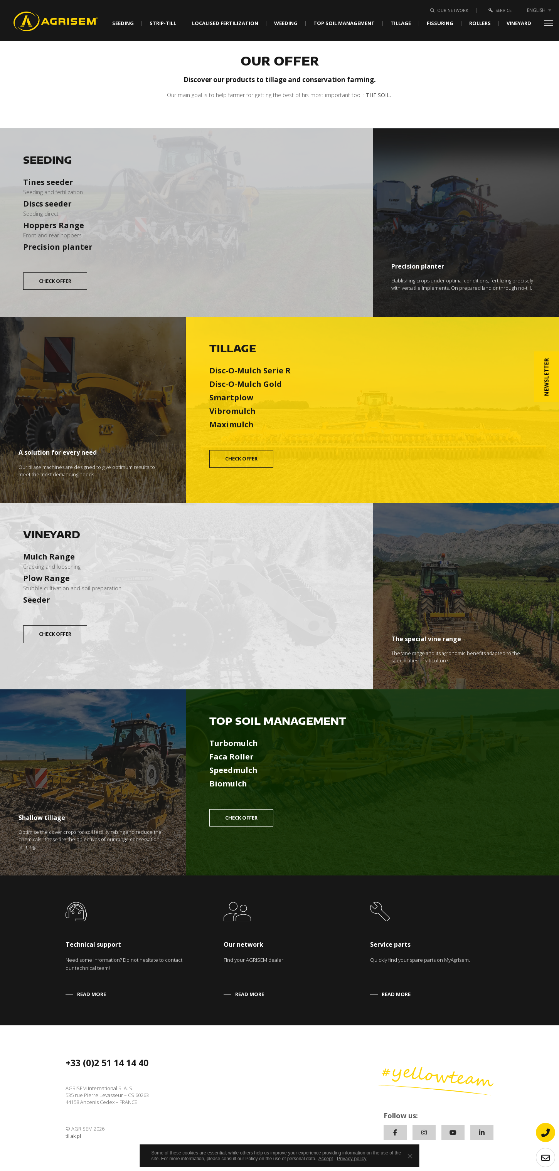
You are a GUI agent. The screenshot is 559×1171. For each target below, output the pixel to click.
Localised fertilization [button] (225, 23)
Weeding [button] (286, 23)
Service (499, 10)
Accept (325, 1158)
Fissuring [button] (440, 23)
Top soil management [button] (344, 23)
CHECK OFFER (55, 280)
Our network (448, 10)
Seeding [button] (123, 23)
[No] (410, 1156)
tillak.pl (73, 1135)
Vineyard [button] (519, 23)
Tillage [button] (401, 23)
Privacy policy (352, 1158)
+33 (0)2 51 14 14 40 (107, 1063)
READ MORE (91, 994)
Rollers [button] (480, 23)
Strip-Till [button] (163, 23)
